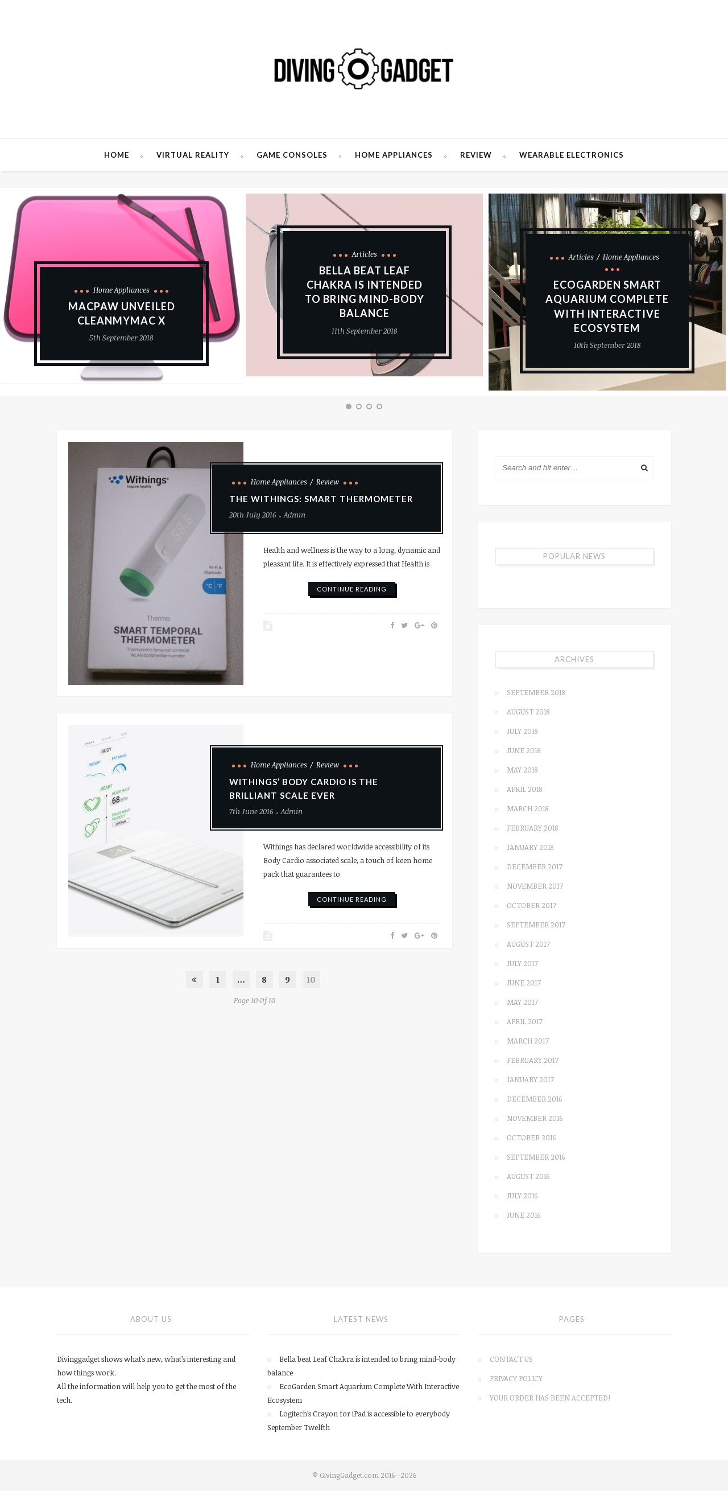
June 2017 (524, 984)
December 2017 (534, 867)
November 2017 (535, 887)
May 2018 (522, 771)
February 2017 (533, 1061)
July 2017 (522, 964)
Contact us (511, 1360)
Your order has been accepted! (550, 1399)
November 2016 (534, 1119)
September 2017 (536, 926)
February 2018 (532, 829)
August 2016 (528, 1177)
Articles (364, 255)
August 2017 (528, 945)
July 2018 (522, 732)
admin (294, 516)
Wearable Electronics (571, 156)
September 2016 (536, 1158)
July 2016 (522, 1197)
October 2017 (531, 906)
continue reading (352, 590)
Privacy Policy (516, 1379)
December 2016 (534, 1100)
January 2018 (530, 848)
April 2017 (525, 1022)
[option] (364, 286)
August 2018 (528, 713)
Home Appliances (394, 156)
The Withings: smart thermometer (321, 500)
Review (476, 156)
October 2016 (531, 1138)
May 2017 (522, 1003)
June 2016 (523, 1216)
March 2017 (528, 1042)
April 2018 (524, 790)
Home (116, 156)
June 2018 (523, 751)
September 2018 (536, 693)
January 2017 (530, 1080)
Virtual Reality (192, 156)
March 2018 (527, 809)
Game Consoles (292, 156)
